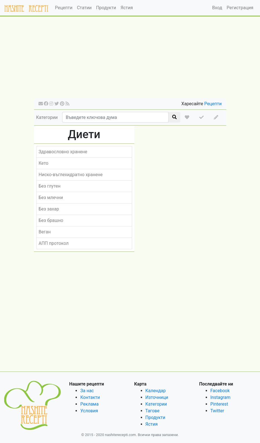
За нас (87, 390)
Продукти (106, 7)
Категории (47, 117)
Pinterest (219, 404)
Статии (84, 7)
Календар (155, 390)
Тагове (152, 410)
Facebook (220, 390)
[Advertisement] (130, 59)
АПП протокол (54, 243)
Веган (45, 231)
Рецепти (63, 7)
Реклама (89, 404)
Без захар (49, 209)
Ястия (126, 7)
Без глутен (50, 186)
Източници (156, 397)
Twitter (217, 410)
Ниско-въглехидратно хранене (71, 174)
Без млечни (51, 197)
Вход (217, 7)
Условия (89, 410)
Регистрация (240, 7)
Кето (43, 163)
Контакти (90, 397)
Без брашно (51, 220)
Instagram (220, 397)
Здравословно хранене (63, 151)
